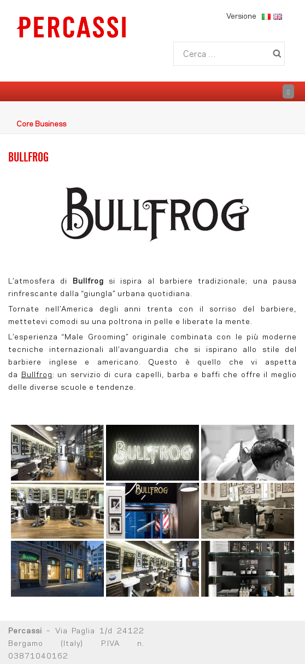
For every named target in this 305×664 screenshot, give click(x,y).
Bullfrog (36, 373)
